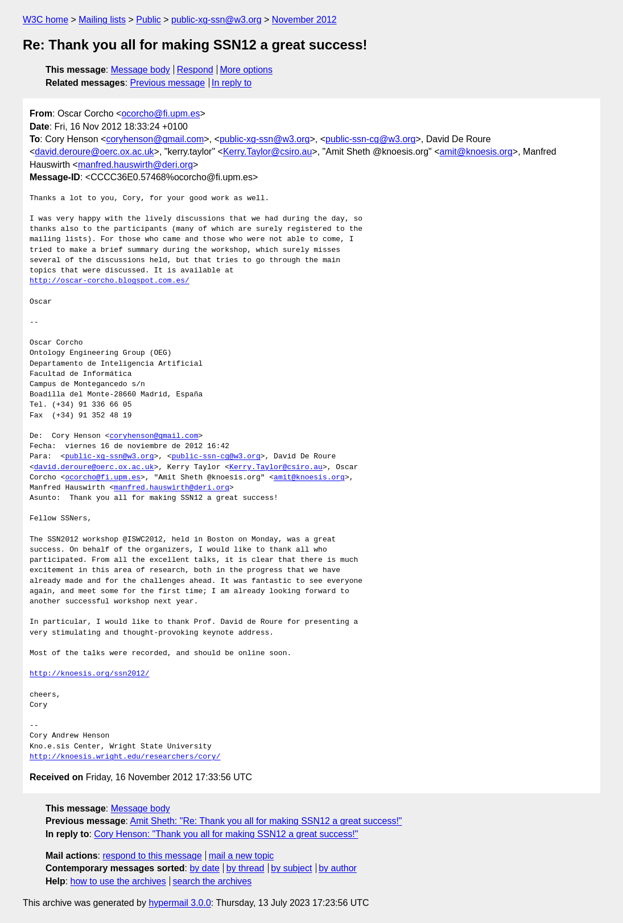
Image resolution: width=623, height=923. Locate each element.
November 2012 (304, 19)
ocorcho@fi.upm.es (160, 113)
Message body (140, 69)
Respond (195, 69)
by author (338, 868)
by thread (245, 868)
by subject (291, 868)
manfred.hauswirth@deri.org (135, 164)
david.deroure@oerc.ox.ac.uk (94, 151)
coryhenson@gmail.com (155, 139)
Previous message (167, 83)
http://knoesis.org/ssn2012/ (90, 674)
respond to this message (151, 855)
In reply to (231, 83)
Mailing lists (102, 19)
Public (148, 19)
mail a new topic (241, 855)
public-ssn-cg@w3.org (370, 139)
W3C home (45, 19)
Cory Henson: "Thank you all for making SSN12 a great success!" (226, 834)
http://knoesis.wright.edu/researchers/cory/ (125, 757)
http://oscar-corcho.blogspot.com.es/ (109, 281)
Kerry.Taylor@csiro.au (267, 151)
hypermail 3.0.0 (179, 903)
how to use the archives (118, 881)
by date (204, 868)
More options (246, 69)
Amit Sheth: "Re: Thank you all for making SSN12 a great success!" (266, 821)
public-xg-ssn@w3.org (216, 19)
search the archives (212, 881)
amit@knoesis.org (476, 151)
